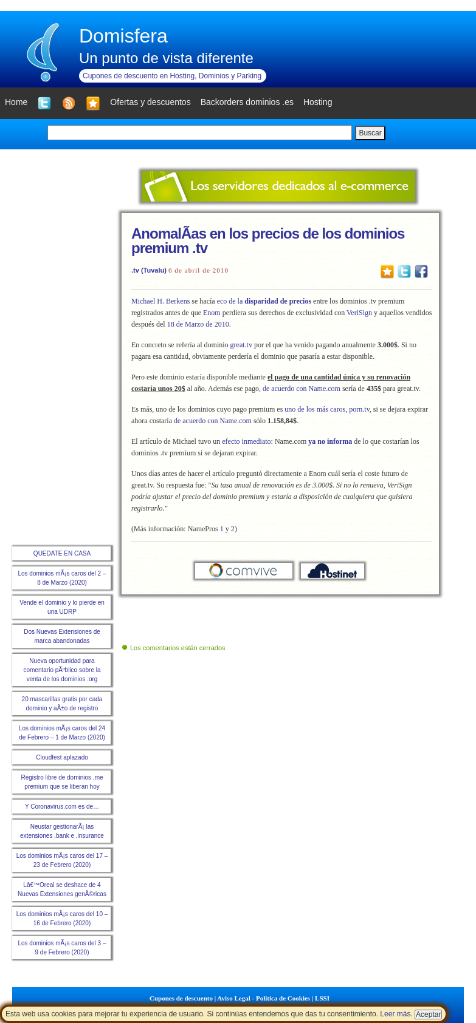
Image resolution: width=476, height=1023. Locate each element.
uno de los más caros (315, 409)
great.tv (241, 345)
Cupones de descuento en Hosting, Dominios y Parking (172, 76)
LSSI (322, 998)
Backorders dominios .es (247, 102)
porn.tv (359, 409)
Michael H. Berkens (160, 301)
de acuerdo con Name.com (301, 388)
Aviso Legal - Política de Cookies (263, 998)
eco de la (264, 301)
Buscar (370, 133)
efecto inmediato (246, 441)
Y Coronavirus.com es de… (62, 806)
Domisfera (123, 36)
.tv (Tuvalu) (149, 270)
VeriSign (359, 312)
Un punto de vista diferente (166, 58)
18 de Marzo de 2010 (198, 324)
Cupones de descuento (181, 998)
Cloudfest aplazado (62, 757)
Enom (212, 312)
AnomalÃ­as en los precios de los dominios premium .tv (267, 240)
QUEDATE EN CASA (62, 553)
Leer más (395, 1014)
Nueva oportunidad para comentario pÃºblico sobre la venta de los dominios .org (61, 670)
